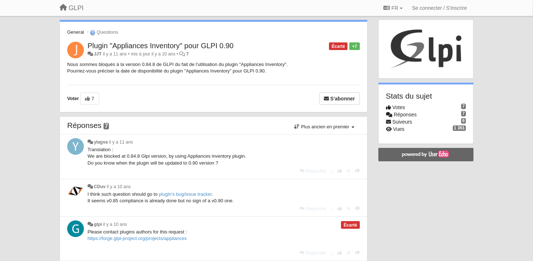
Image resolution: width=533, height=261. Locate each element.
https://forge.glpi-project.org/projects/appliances (137, 238)
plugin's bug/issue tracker (185, 194)
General (75, 32)
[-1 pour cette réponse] (357, 171)
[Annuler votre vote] (348, 171)
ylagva (100, 142)
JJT (97, 54)
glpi (98, 224)
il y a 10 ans (119, 186)
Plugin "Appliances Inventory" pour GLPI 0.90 (160, 46)
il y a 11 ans (121, 142)
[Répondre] (313, 171)
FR (392, 8)
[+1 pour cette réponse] (339, 171)
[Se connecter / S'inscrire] (439, 8)
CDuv (99, 186)
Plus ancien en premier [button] (324, 126)
